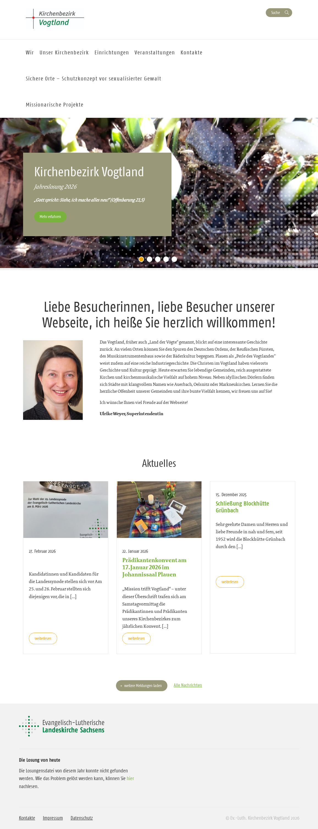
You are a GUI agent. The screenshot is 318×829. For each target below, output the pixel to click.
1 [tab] (143, 260)
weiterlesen (43, 638)
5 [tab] (176, 260)
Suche (275, 12)
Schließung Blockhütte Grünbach (242, 506)
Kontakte (27, 818)
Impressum (53, 818)
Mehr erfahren (50, 216)
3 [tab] (159, 260)
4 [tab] (167, 260)
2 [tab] (151, 260)
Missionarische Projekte (55, 104)
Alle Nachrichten (188, 685)
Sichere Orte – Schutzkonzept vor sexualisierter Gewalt (93, 78)
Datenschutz (82, 818)
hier (130, 778)
